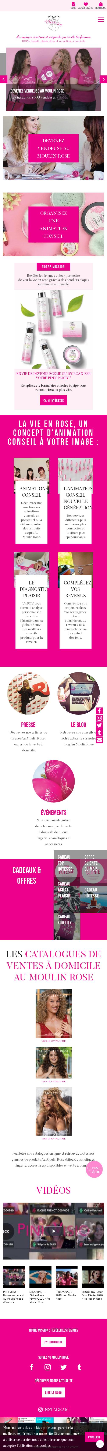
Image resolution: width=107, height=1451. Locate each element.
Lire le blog (53, 1393)
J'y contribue (53, 1342)
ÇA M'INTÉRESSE (53, 401)
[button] (3, 79)
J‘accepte (94, 1437)
